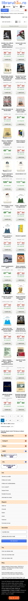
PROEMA (19, 147)
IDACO (19, 399)
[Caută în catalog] (26, 10)
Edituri (3, 512)
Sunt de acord (14, 598)
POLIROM (19, 367)
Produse (5, 10)
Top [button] (3, 547)
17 (6, 420)
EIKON (19, 270)
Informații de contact (7, 497)
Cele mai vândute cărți (7, 551)
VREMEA (19, 209)
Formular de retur (6, 523)
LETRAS (6, 114)
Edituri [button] (4, 446)
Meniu (22, 7)
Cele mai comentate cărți (8, 554)
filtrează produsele (14, 26)
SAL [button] (3, 462)
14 (18, 416)
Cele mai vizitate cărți (7, 558)
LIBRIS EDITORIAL (19, 114)
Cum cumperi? (5, 487)
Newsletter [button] (5, 527)
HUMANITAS (6, 49)
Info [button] (3, 472)
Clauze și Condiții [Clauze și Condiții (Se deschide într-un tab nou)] (15, 590)
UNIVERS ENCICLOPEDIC (7, 366)
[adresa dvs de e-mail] (14, 536)
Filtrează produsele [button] (8, 435)
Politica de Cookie (6, 480)
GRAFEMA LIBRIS (6, 270)
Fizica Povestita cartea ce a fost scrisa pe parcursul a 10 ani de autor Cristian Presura (12, 573)
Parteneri (4, 519)
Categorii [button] (5, 441)
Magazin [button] (4, 502)
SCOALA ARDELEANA (20, 48)
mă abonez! (14, 541)
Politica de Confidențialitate (8, 483)
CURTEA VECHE (19, 82)
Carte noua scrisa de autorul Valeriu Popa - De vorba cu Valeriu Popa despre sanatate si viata (13, 578)
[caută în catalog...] (16, 10)
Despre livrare (5, 490)
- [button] (25, 451)
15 (22, 416)
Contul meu (6, 7)
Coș (15, 7)
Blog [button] (3, 562)
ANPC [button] (4, 451)
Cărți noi (4, 505)
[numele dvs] (14, 532)
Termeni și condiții (6, 476)
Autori (3, 516)
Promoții (4, 509)
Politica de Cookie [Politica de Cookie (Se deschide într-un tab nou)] (10, 588)
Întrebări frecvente (6, 494)
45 (17, 420)
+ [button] (25, 435)
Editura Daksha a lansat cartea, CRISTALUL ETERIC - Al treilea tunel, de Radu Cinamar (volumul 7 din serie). (13, 568)
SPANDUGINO (6, 147)
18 (10, 420)
